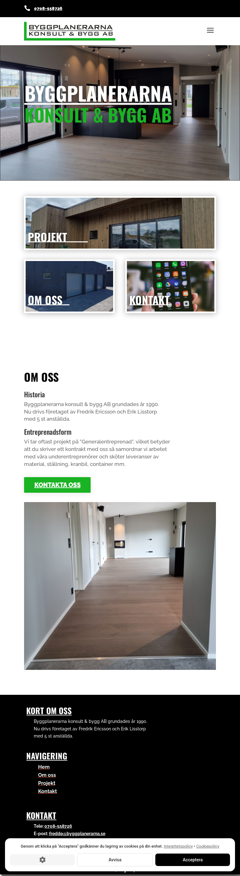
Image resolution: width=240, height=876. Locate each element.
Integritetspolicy (178, 846)
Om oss (47, 775)
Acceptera (192, 859)
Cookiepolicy (207, 846)
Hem (44, 767)
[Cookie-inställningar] (42, 859)
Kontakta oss (57, 485)
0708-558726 (48, 8)
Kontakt (47, 791)
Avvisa (114, 859)
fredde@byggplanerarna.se (77, 833)
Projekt (46, 783)
